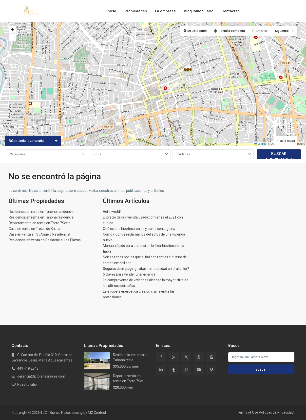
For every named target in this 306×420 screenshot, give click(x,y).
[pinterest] (186, 370)
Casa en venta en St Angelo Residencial (39, 234)
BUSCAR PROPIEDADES (279, 155)
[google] (211, 357)
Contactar (230, 11)
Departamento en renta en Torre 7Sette (40, 223)
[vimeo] (211, 370)
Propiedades (135, 11)
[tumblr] (174, 370)
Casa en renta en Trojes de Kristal (34, 229)
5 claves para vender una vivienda (129, 274)
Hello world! (112, 212)
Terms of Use (247, 412)
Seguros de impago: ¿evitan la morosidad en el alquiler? (146, 269)
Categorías (17, 154)
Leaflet (260, 143)
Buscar (261, 369)
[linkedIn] (161, 370)
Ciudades (183, 154)
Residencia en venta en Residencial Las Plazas (45, 240)
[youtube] (199, 370)
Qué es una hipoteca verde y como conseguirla (139, 229)
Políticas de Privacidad (276, 412)
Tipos (97, 154)
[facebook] (161, 357)
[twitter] (186, 357)
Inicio (111, 11)
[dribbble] (199, 357)
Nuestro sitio (27, 384)
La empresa (165, 11)
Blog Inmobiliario (198, 11)
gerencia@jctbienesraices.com (41, 376)
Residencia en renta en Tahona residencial (41, 212)
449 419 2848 (27, 368)
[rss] (174, 357)
